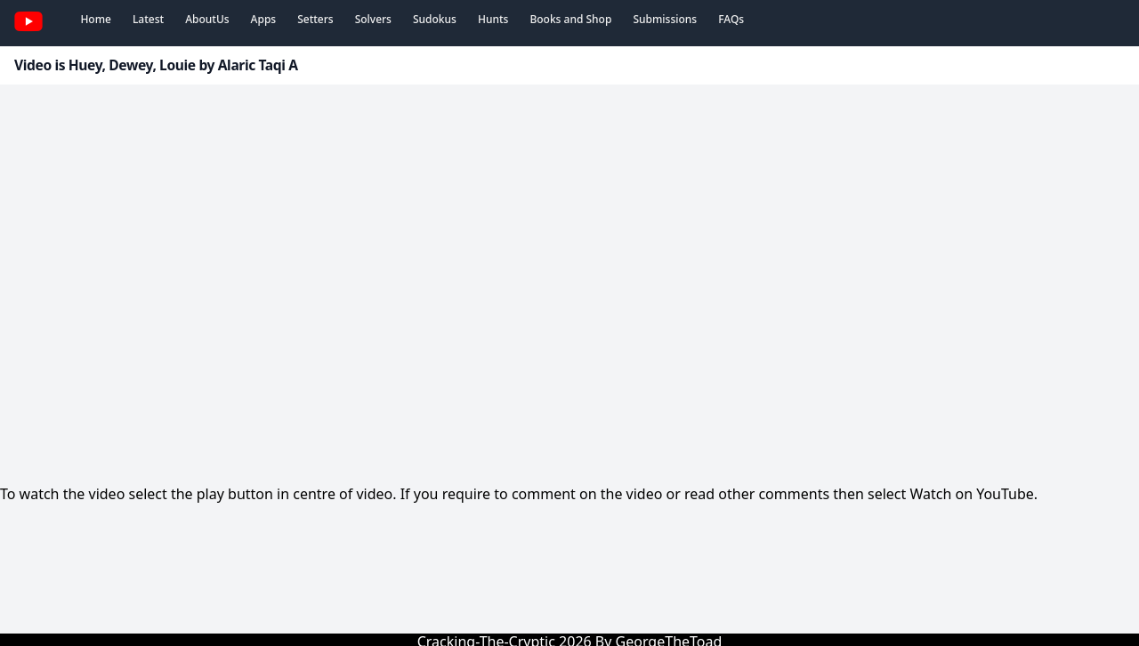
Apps (264, 19)
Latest (148, 19)
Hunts (493, 19)
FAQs (731, 19)
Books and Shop (570, 19)
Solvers (373, 19)
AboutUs (207, 19)
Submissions (665, 19)
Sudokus (434, 19)
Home (95, 19)
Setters (315, 19)
